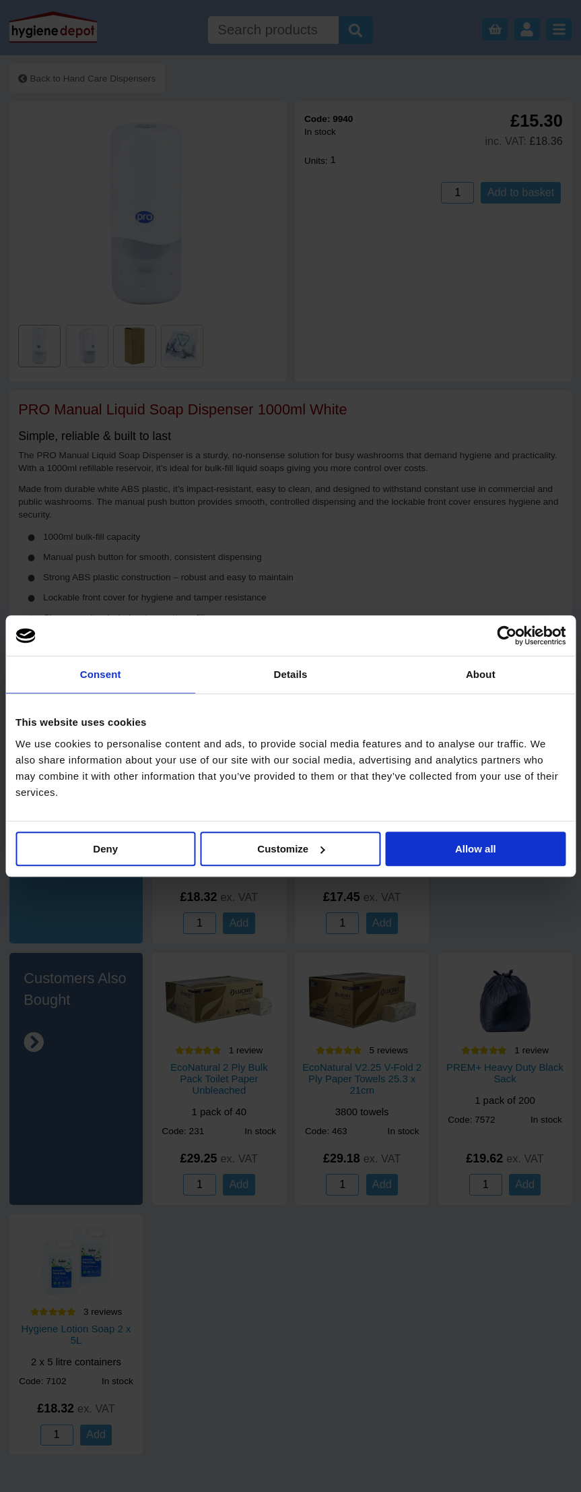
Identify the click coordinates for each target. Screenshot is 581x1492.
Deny (105, 848)
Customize (290, 848)
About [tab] (480, 674)
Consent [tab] (100, 674)
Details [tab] (291, 674)
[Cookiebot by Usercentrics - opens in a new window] (507, 635)
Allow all (475, 848)
